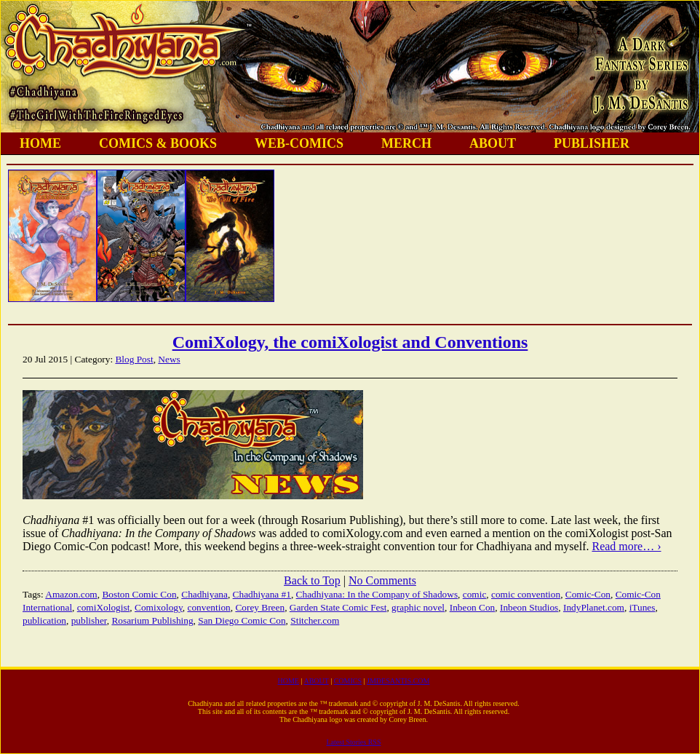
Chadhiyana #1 (262, 594)
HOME (40, 143)
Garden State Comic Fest (338, 607)
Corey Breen (260, 607)
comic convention (525, 594)
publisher (89, 620)
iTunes (642, 607)
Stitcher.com (314, 620)
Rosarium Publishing (152, 620)
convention (208, 607)
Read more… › (626, 546)
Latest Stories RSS (353, 742)
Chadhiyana (204, 594)
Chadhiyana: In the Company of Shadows (377, 594)
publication (44, 620)
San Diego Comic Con (241, 620)
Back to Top (312, 580)
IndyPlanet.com (593, 607)
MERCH (406, 143)
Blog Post (134, 359)
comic (475, 594)
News (169, 359)
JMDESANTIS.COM (398, 681)
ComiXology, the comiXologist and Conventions (350, 342)
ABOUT (492, 143)
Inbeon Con (473, 607)
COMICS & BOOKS (158, 143)
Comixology (159, 607)
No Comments (382, 580)
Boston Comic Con (139, 594)
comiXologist (103, 607)
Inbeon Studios (529, 607)
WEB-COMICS (299, 143)
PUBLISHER (591, 143)
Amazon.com (71, 594)
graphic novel (418, 607)
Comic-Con (587, 594)
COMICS (348, 681)
